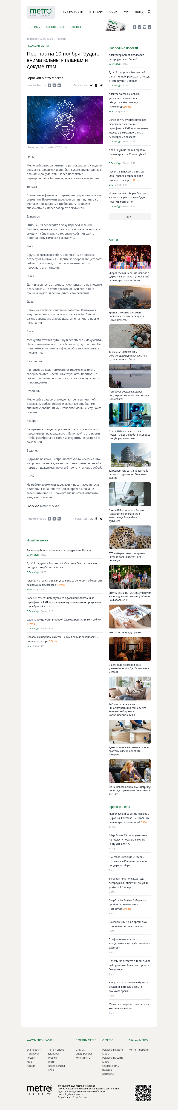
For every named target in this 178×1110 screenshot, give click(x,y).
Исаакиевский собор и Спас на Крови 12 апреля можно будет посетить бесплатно (127, 197)
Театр (51, 1061)
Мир (127, 12)
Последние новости (123, 48)
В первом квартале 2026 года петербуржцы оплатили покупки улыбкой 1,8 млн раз (128, 883)
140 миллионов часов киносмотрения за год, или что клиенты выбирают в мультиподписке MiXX (127, 710)
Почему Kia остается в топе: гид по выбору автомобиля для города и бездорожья (129, 965)
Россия (113, 12)
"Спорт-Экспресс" (81, 1097)
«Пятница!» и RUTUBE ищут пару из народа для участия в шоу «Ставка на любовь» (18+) (130, 596)
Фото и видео (56, 1049)
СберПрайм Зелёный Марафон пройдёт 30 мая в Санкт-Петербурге (127, 904)
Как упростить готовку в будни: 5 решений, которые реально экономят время (128, 987)
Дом (29, 646)
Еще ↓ (138, 12)
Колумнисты (83, 1057)
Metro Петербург (139, 1049)
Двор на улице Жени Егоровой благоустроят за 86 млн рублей (64, 619)
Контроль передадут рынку (125, 632)
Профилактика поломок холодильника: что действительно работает (129, 943)
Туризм (52, 1057)
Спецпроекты (55, 27)
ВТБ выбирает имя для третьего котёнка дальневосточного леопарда (128, 557)
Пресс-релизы (56, 1065)
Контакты (108, 1073)
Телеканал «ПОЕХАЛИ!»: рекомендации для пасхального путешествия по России (128, 355)
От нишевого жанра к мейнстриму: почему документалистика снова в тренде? (130, 790)
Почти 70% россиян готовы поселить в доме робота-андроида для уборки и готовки (129, 434)
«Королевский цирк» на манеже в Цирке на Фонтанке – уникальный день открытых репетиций (129, 276)
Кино (29, 589)
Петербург (95, 12)
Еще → (130, 217)
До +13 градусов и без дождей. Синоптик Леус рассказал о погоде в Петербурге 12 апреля (129, 76)
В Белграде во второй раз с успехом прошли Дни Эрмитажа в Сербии (129, 668)
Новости (61, 38)
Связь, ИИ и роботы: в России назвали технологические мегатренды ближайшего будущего (126, 515)
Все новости (73, 12)
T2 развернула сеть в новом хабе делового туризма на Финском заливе (128, 474)
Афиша (31, 1065)
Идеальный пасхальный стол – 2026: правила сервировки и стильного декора (127, 176)
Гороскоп (33, 506)
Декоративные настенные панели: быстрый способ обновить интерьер (129, 751)
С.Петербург (33, 554)
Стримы (35, 27)
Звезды (76, 27)
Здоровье (53, 1053)
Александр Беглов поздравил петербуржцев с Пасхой (59, 550)
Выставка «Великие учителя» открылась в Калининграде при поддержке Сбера (128, 861)
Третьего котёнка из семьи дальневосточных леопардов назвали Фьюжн (126, 316)
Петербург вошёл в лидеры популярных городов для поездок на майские (129, 395)
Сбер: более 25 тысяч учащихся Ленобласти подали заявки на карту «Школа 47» (128, 839)
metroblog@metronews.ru (71, 1094)
